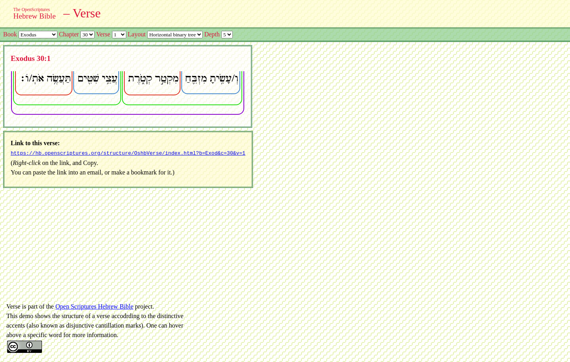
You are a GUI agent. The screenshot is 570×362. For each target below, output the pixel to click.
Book (10, 34)
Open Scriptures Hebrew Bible (94, 305)
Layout (137, 34)
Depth (212, 34)
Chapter (69, 34)
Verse (103, 34)
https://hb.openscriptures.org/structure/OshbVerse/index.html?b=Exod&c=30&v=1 (128, 152)
